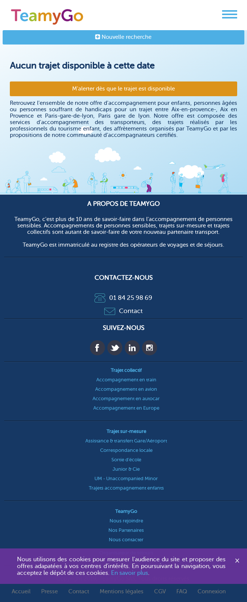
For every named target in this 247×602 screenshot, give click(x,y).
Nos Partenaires (126, 530)
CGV (160, 591)
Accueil (21, 591)
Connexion (212, 591)
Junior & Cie (126, 469)
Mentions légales (122, 591)
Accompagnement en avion (126, 389)
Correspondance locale (126, 450)
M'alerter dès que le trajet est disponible (123, 89)
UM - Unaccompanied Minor (126, 478)
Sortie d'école (126, 459)
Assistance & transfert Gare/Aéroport (126, 441)
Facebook (97, 347)
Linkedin (132, 347)
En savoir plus (129, 573)
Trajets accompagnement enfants (126, 488)
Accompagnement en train (126, 379)
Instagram (149, 347)
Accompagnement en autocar (126, 398)
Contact (123, 311)
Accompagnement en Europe (126, 408)
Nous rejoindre (126, 521)
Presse (49, 591)
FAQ (181, 591)
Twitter (114, 347)
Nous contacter (126, 539)
